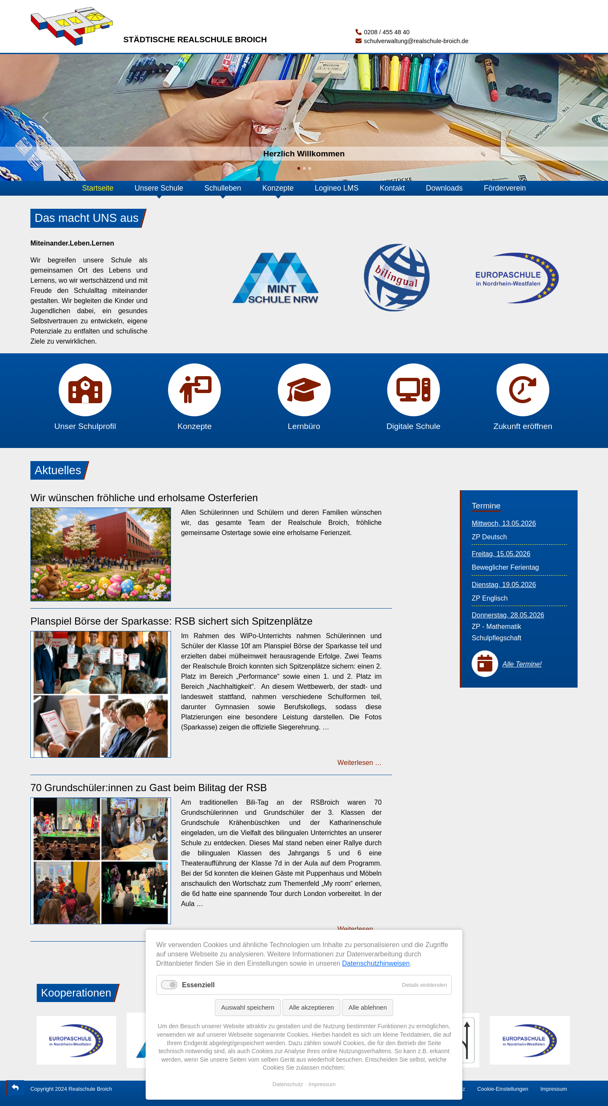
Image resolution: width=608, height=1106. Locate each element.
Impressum (553, 1089)
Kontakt (392, 188)
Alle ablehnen (367, 1007)
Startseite (97, 188)
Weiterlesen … (359, 762)
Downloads (444, 188)
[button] (45, 117)
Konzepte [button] (277, 188)
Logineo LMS (337, 188)
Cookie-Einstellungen (502, 1089)
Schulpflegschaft (496, 638)
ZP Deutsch (489, 537)
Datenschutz (287, 1084)
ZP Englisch (490, 598)
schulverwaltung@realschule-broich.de (412, 41)
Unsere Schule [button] (159, 188)
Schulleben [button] (222, 188)
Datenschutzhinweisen (376, 963)
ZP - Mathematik (496, 626)
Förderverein (505, 188)
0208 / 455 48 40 (383, 32)
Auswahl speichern (247, 1007)
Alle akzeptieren (311, 1007)
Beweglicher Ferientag (505, 567)
